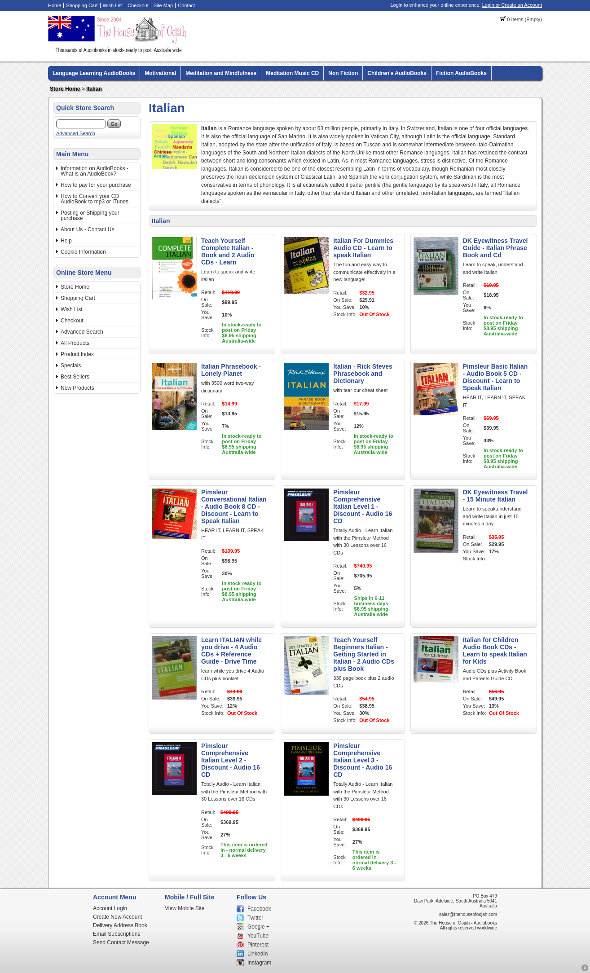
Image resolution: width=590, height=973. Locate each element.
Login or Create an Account (512, 5)
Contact (186, 5)
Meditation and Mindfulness (220, 73)
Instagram (259, 963)
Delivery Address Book (120, 925)
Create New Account (117, 917)
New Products (77, 388)
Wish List (113, 5)
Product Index (77, 354)
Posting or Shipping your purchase (90, 215)
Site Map (163, 5)
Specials (71, 365)
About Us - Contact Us (87, 229)
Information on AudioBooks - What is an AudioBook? (94, 171)
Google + (258, 927)
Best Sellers (75, 377)
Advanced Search (75, 133)
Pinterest (258, 945)
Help (66, 241)
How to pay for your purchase (96, 185)
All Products (75, 343)
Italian (94, 89)
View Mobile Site (185, 908)
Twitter (255, 918)
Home (54, 5)
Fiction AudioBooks (461, 73)
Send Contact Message (121, 942)
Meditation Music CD (292, 73)
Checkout (138, 5)
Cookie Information (83, 252)
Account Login (110, 908)
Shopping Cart (81, 5)
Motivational (160, 73)
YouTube (258, 936)
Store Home (65, 89)
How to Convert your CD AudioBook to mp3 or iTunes (94, 199)
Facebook (259, 909)
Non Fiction (343, 73)
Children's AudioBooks (397, 73)
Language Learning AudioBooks (94, 73)
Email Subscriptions (116, 934)
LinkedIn (257, 954)
